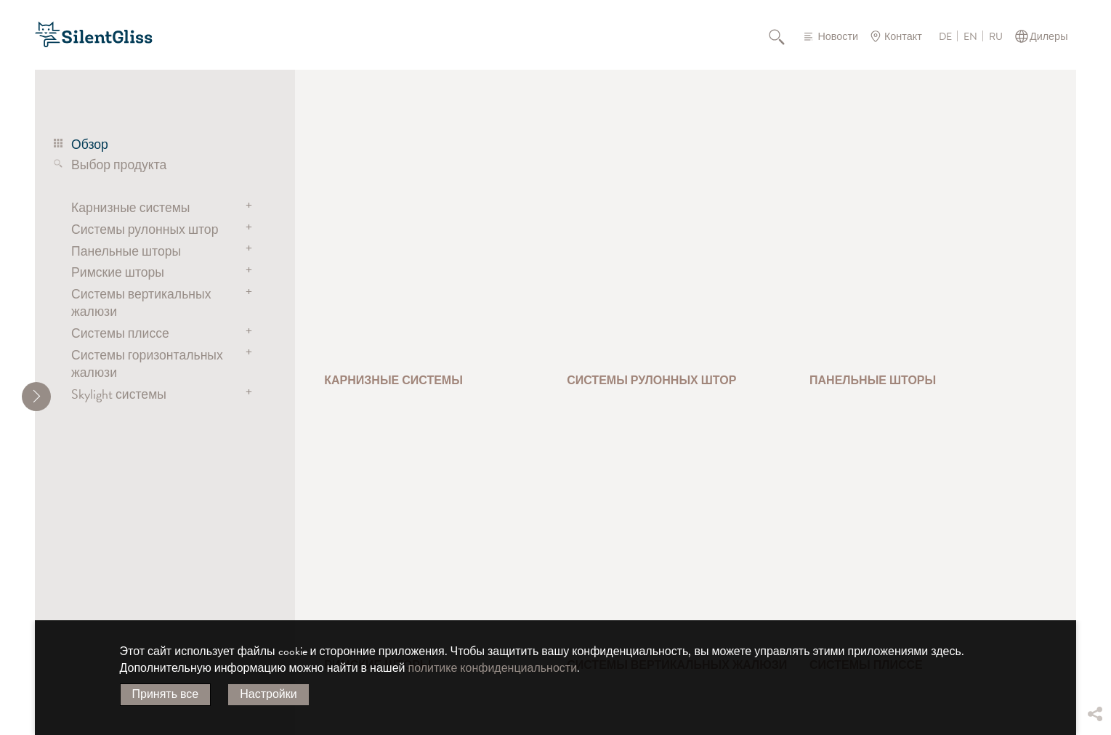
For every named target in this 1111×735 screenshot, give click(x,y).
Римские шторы (117, 272)
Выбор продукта (118, 164)
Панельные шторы (126, 251)
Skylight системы (118, 394)
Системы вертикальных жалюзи (141, 302)
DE (945, 37)
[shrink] (36, 396)
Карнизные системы (130, 207)
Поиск (785, 36)
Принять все (165, 694)
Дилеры (1049, 36)
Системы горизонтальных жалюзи (147, 363)
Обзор (89, 144)
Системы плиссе (120, 333)
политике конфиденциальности (493, 668)
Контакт (903, 36)
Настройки (268, 694)
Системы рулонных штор (144, 229)
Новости (837, 36)
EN (970, 37)
